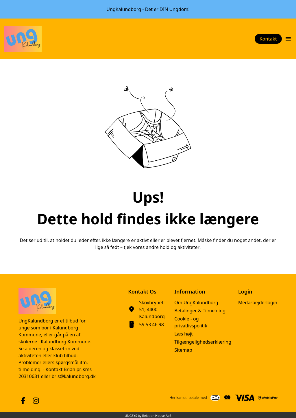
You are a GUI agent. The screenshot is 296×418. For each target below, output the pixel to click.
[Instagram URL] (35, 400)
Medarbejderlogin (257, 302)
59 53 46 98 (151, 324)
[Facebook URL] (23, 400)
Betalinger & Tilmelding (199, 310)
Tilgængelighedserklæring (202, 342)
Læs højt (183, 334)
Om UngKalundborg (196, 302)
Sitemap (183, 350)
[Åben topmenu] (288, 39)
